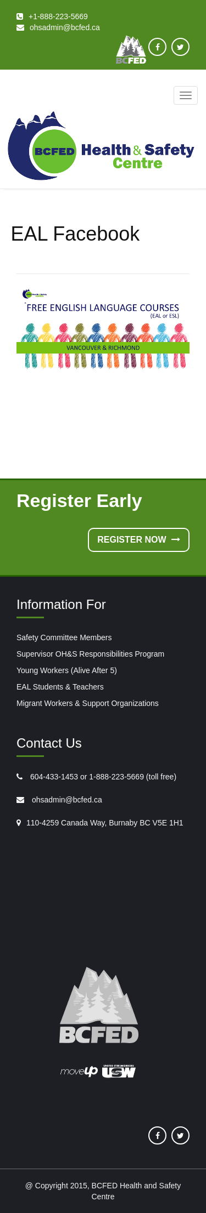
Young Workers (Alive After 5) (66, 670)
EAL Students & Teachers (60, 686)
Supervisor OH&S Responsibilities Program (90, 654)
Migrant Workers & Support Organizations (87, 703)
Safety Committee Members (64, 637)
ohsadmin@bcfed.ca (66, 799)
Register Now (138, 539)
